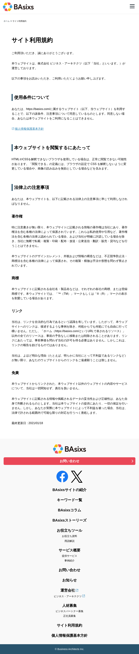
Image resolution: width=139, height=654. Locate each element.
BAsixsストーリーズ (69, 520)
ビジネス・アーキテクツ (68, 596)
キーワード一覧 (69, 500)
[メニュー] (132, 6)
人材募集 (69, 606)
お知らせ (69, 580)
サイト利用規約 (69, 625)
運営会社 (67, 590)
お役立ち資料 (69, 536)
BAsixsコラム (69, 510)
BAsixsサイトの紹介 (69, 490)
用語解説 (69, 540)
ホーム (7, 21)
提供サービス (69, 555)
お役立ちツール (69, 530)
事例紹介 (69, 560)
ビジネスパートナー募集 (69, 611)
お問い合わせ (69, 461)
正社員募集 (69, 615)
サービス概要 (69, 550)
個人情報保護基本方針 (29, 128)
